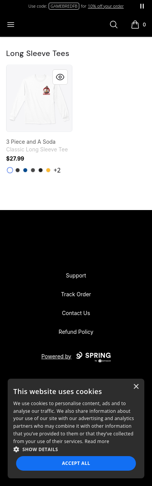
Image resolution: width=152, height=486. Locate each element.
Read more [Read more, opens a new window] (97, 441)
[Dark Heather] (17, 170)
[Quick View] (60, 77)
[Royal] (25, 170)
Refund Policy (76, 331)
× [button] (136, 387)
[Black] (40, 170)
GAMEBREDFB (64, 6)
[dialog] (76, 428)
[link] (39, 98)
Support (76, 275)
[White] (10, 170)
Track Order (76, 294)
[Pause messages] (142, 6)
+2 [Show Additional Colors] (57, 170)
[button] (76, 449)
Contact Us (76, 313)
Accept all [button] (76, 463)
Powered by (76, 357)
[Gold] (48, 170)
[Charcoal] (33, 170)
